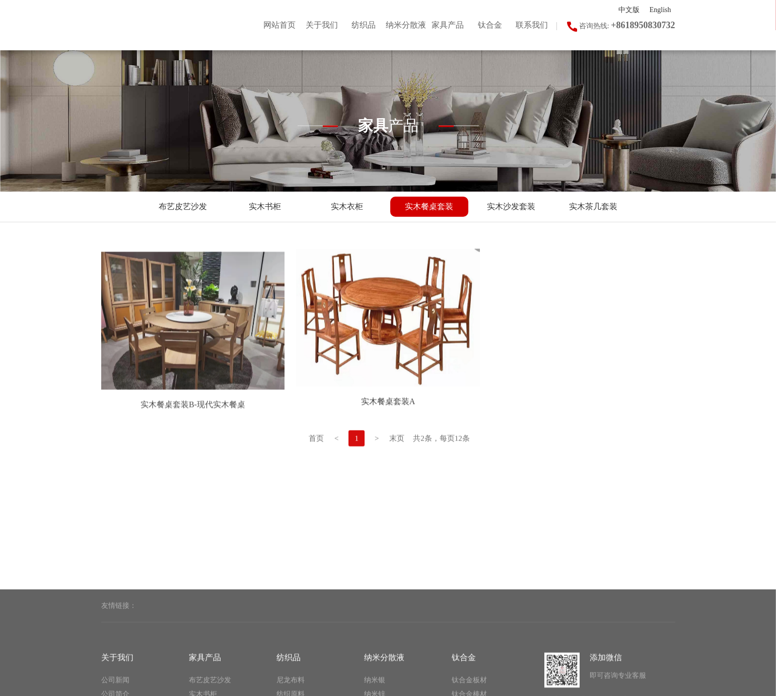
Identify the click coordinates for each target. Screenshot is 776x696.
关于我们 (117, 686)
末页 (396, 456)
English (660, 10)
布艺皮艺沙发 (183, 206)
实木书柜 (265, 206)
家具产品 (205, 686)
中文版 (629, 10)
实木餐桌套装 (429, 206)
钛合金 (464, 686)
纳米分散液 (384, 686)
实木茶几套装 (593, 206)
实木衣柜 (347, 206)
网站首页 (279, 25)
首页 (316, 456)
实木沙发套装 (511, 206)
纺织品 (288, 686)
